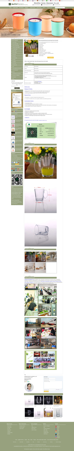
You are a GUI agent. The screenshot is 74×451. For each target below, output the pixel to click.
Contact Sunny (49, 7)
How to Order (33, 428)
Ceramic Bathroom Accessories (17, 68)
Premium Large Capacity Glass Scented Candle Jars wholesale (18, 129)
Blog (44, 427)
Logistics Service (34, 427)
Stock (13, 66)
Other (13, 78)
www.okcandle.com (57, 4)
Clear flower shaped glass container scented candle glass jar (18, 116)
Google (34, 439)
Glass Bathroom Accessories (16, 73)
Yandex (26, 439)
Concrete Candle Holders (16, 47)
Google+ (57, 430)
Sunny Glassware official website (52, 439)
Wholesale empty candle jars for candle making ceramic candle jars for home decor (18, 149)
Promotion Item (14, 64)
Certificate (8, 431)
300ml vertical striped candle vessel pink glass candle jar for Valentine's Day (18, 121)
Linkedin (57, 433)
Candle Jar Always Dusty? (15, 200)
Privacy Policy (46, 431)
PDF (28, 380)
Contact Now (17, 164)
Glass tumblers (18, 38)
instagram (57, 437)
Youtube (57, 427)
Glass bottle (14, 54)
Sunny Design (14, 42)
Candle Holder (15, 7)
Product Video (21, 428)
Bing (29, 439)
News (44, 7)
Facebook (57, 436)
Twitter (57, 434)
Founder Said (9, 427)
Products (26, 7)
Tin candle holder (14, 49)
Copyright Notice (46, 432)
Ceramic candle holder (15, 45)
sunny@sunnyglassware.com (47, 4)
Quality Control (32, 7)
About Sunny (39, 7)
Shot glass (13, 59)
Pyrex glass (14, 61)
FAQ (37, 120)
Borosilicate (21, 7)
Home (10, 7)
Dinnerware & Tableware (16, 75)
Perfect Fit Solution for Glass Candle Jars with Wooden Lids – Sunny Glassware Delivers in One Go (17, 193)
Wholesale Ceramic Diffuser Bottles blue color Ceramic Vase (18, 141)
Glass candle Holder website (41, 439)
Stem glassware (14, 57)
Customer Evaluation (47, 428)
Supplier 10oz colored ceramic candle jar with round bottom (19, 133)
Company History (9, 432)
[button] (73, 23)
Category (14, 38)
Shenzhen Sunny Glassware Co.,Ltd (29, 279)
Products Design (21, 427)
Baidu (31, 439)
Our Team (8, 428)
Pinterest (57, 426)
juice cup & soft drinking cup (24, 38)
